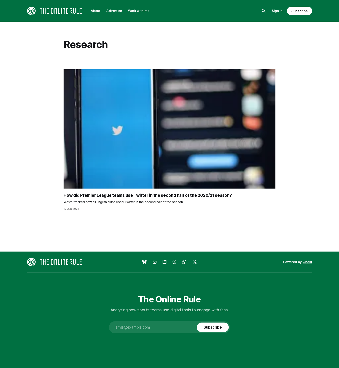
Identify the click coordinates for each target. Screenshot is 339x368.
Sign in (277, 11)
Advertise (114, 11)
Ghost (307, 262)
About (95, 11)
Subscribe (299, 11)
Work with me (138, 11)
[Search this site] (263, 10)
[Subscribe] (213, 327)
